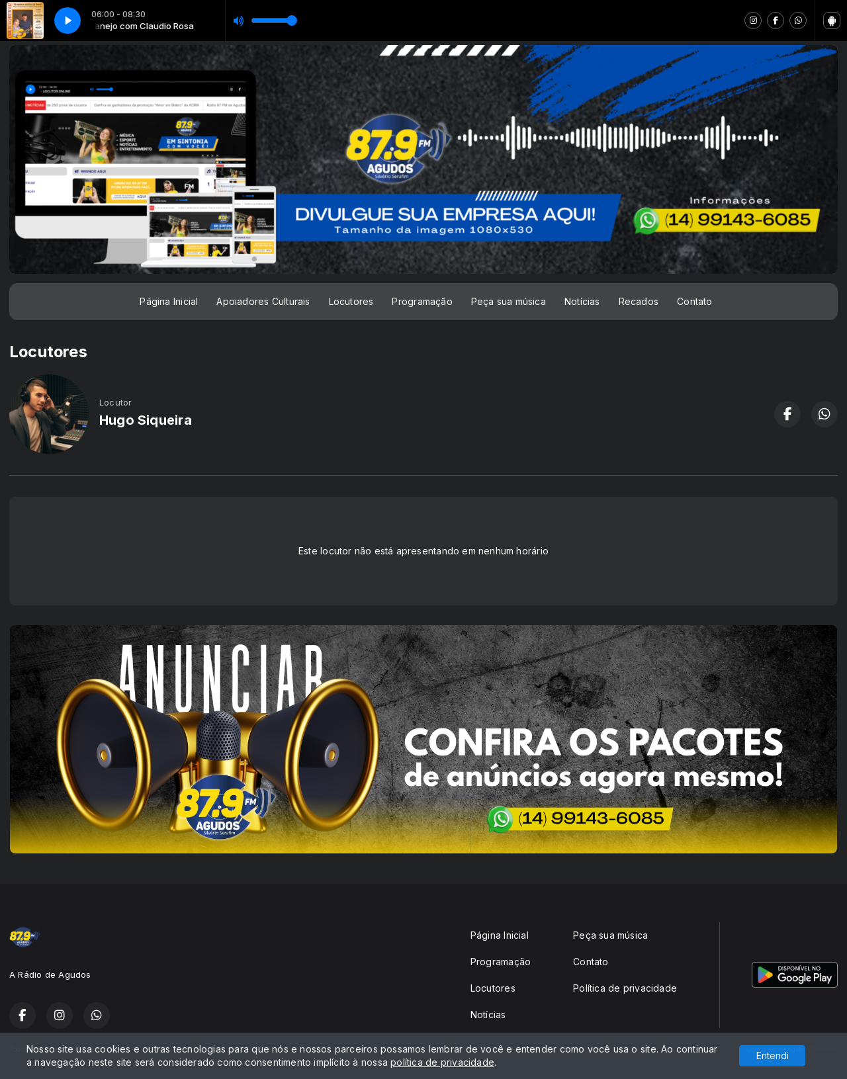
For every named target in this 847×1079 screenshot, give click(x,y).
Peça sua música (508, 301)
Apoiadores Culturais (263, 301)
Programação (422, 301)
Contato (694, 301)
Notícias (582, 301)
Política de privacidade (625, 988)
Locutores (351, 301)
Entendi (772, 1055)
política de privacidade (442, 1062)
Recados (638, 301)
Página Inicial (169, 301)
